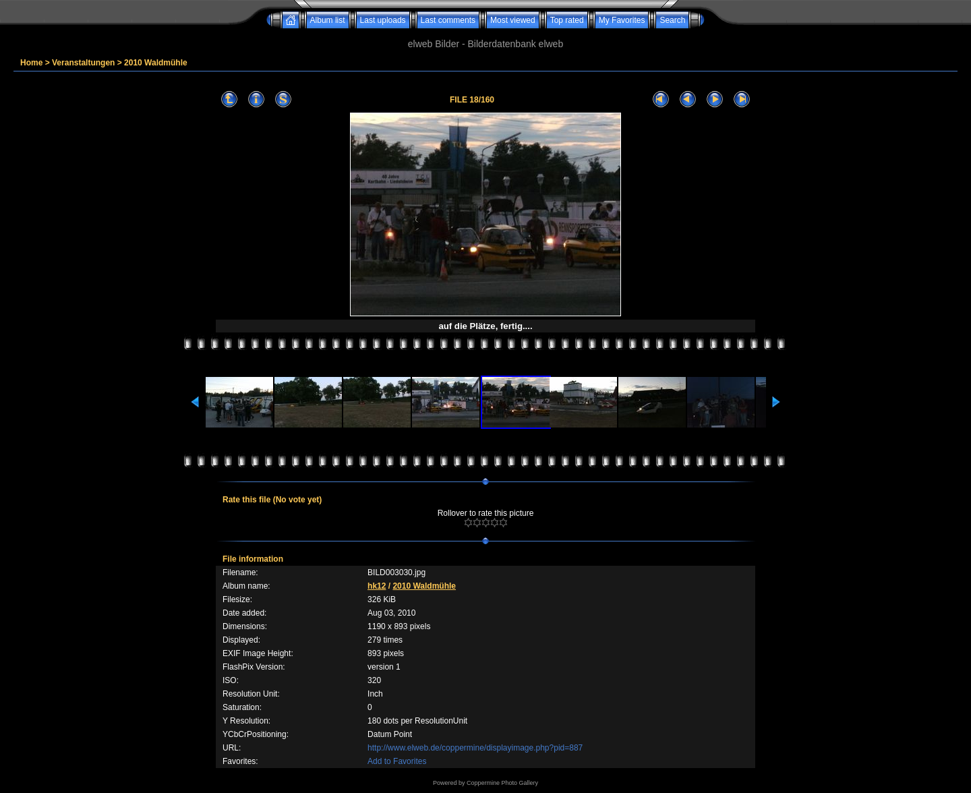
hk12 (376, 586)
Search (672, 20)
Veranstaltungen (83, 62)
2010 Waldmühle (155, 62)
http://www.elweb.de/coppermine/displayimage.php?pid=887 (475, 748)
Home (31, 62)
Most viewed (512, 20)
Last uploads (383, 20)
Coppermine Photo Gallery (502, 783)
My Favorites (622, 20)
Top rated (567, 20)
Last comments (448, 20)
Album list (327, 20)
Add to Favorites (396, 761)
